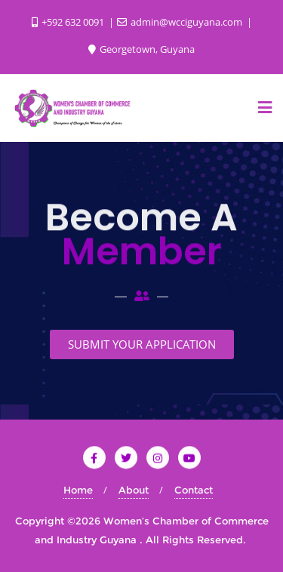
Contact (193, 490)
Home (78, 490)
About (133, 490)
